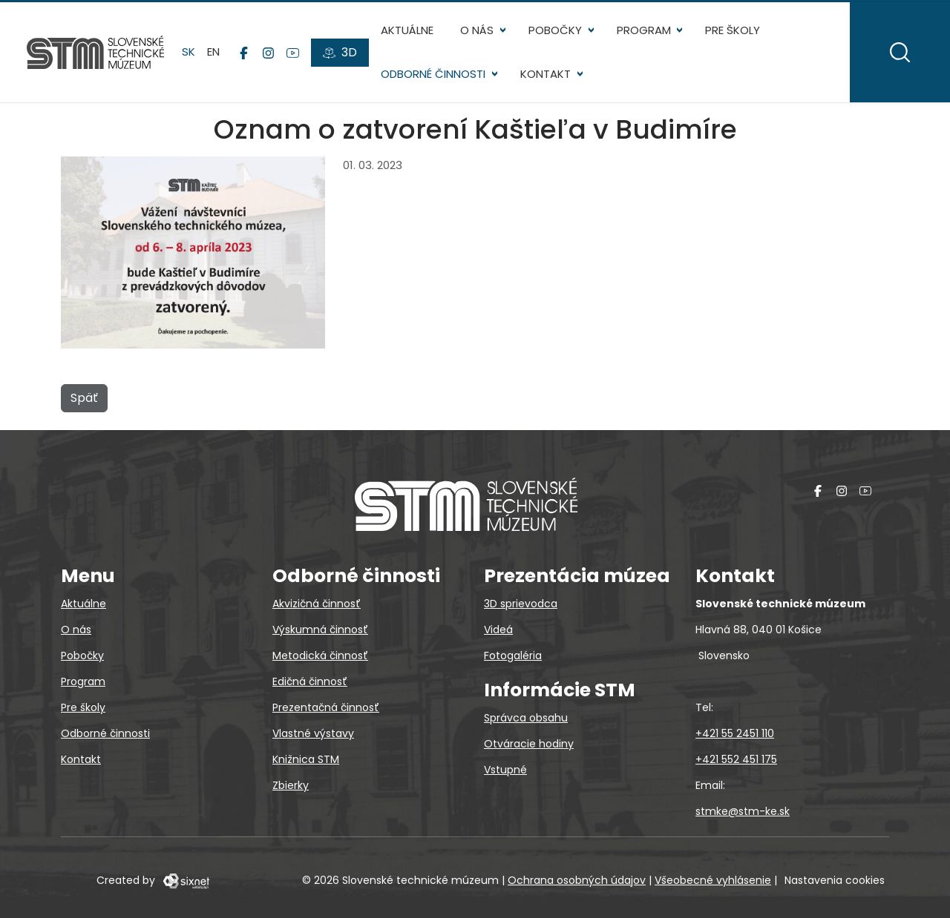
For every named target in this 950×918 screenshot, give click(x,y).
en (213, 51)
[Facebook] (244, 53)
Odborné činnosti (433, 74)
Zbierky (290, 785)
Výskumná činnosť (320, 629)
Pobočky (555, 30)
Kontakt (545, 74)
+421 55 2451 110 (734, 733)
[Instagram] (268, 53)
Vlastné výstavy (313, 733)
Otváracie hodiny (529, 743)
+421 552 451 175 (736, 759)
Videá (498, 629)
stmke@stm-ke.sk (742, 811)
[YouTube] (292, 53)
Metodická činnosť (320, 655)
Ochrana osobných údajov (577, 880)
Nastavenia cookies (834, 880)
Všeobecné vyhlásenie (713, 880)
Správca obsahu (526, 717)
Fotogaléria (513, 655)
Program (644, 30)
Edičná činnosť (309, 681)
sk (188, 51)
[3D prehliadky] (340, 53)
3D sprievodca (520, 603)
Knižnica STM (305, 759)
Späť (84, 397)
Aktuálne (407, 30)
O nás (477, 30)
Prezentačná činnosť (325, 707)
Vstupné (505, 769)
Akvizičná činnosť (316, 603)
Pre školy (732, 30)
